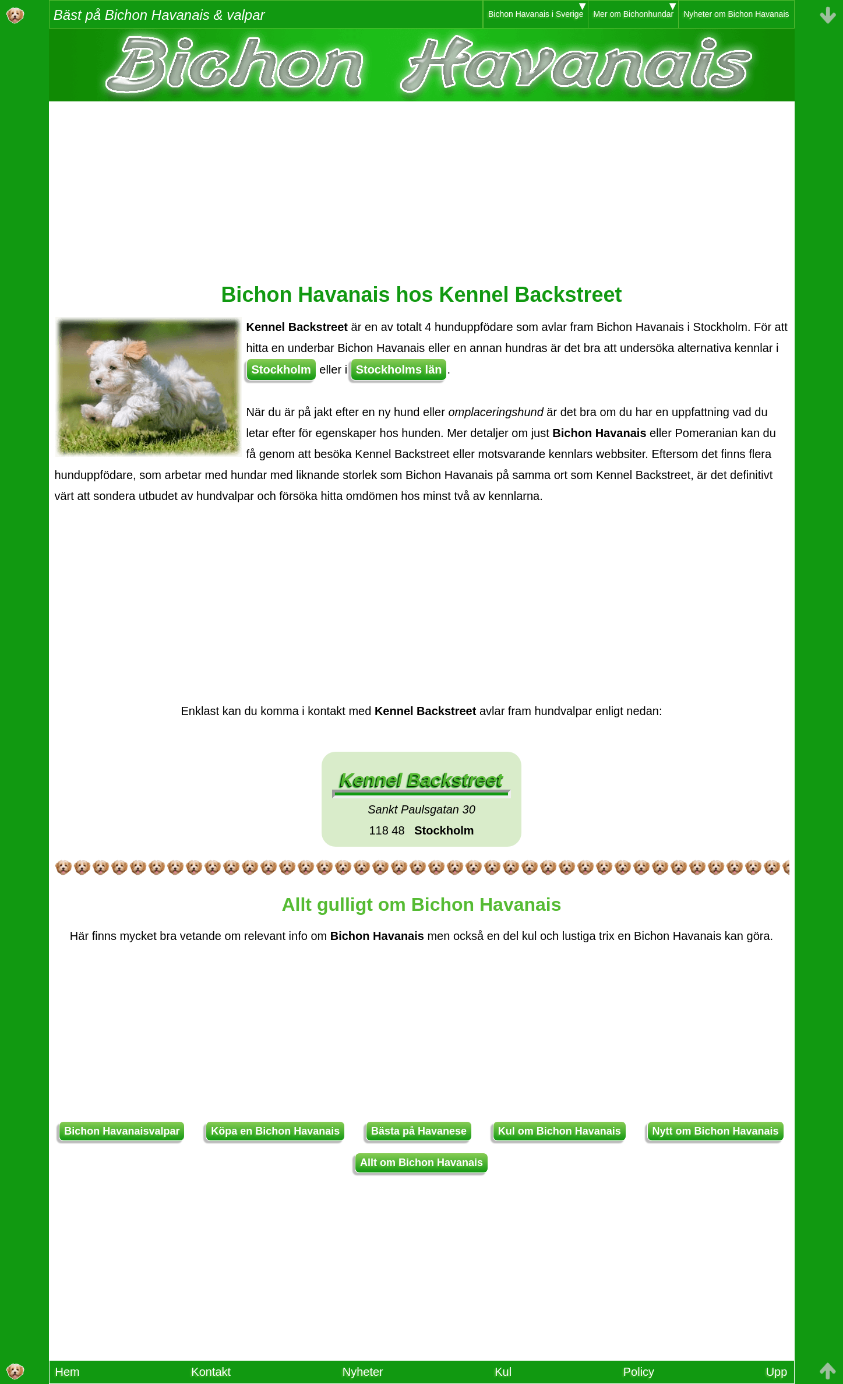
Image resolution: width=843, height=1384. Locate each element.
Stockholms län (399, 369)
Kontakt (211, 1371)
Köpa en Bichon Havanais (275, 1131)
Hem (67, 1371)
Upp (777, 1371)
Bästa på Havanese (419, 1131)
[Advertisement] (421, 183)
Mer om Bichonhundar (633, 14)
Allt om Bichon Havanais (421, 1162)
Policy (638, 1371)
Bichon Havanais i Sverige (535, 14)
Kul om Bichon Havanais (559, 1131)
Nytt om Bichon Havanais (715, 1131)
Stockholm (281, 369)
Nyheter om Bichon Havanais (736, 14)
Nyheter (363, 1371)
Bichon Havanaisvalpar (121, 1131)
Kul (503, 1371)
